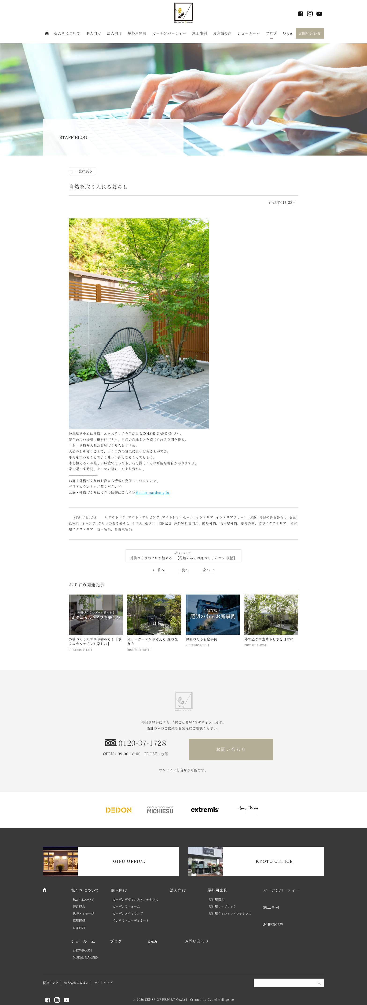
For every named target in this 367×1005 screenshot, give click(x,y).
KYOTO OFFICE (274, 861)
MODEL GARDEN (85, 957)
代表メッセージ (83, 913)
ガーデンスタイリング (128, 913)
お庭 (253, 517)
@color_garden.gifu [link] (152, 492)
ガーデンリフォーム (126, 906)
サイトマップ (103, 982)
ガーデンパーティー (169, 33)
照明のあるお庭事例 (201, 639)
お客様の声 (222, 33)
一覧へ (183, 570)
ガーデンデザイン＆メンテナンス (135, 899)
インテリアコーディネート (131, 920)
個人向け (93, 33)
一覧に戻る (83, 171)
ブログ (271, 33)
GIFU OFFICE (129, 861)
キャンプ (89, 523)
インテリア (204, 517)
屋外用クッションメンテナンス (230, 913)
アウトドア (117, 517)
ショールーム (249, 33)
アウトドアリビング (144, 517)
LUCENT (79, 927)
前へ (160, 570)
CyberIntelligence (221, 999)
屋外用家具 (137, 33)
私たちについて (67, 33)
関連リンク (50, 982)
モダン (150, 523)
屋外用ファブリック (222, 906)
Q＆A (288, 33)
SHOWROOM (82, 950)
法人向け (114, 33)
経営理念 (79, 906)
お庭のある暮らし (273, 517)
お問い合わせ (309, 33)
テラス (137, 523)
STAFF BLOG (84, 517)
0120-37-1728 (142, 743)
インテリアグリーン (231, 517)
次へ (206, 570)
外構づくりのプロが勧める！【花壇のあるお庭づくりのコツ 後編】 (183, 558)
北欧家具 (165, 523)
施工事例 (199, 33)
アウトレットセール (178, 517)
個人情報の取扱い (76, 982)
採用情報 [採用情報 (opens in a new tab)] (79, 920)
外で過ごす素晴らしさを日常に (269, 639)
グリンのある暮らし (114, 523)
